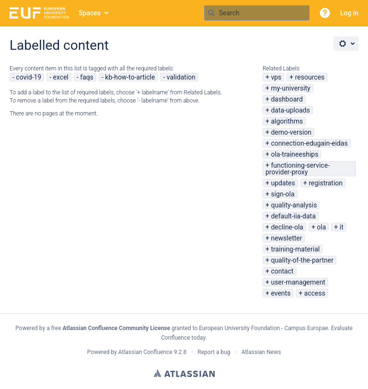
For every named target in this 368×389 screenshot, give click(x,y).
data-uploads (290, 110)
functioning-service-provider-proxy (297, 168)
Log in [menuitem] (349, 13)
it (342, 227)
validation (181, 77)
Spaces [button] (90, 13)
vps (276, 77)
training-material (295, 249)
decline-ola (287, 227)
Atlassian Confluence (145, 352)
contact (282, 271)
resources (310, 77)
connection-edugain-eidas (309, 143)
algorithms (287, 121)
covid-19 (28, 77)
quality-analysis (294, 205)
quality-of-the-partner (302, 260)
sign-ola (282, 194)
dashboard (286, 99)
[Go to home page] (39, 13)
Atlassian (184, 373)
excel (61, 77)
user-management (298, 282)
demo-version (291, 132)
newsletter (286, 238)
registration (326, 183)
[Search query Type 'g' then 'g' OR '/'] (257, 13)
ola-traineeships (294, 154)
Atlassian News (261, 352)
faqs (86, 77)
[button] (324, 13)
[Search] (211, 13)
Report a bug (213, 352)
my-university (290, 88)
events (280, 293)
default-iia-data (293, 216)
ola (321, 227)
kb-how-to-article (130, 77)
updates (283, 183)
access (314, 293)
